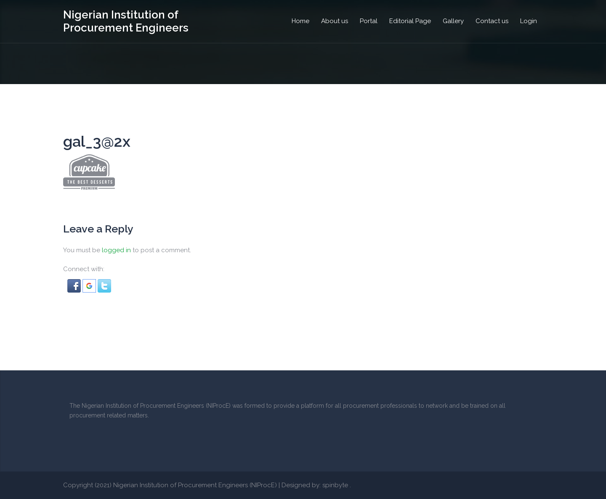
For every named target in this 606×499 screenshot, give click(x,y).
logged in (116, 250)
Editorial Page (410, 21)
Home (300, 21)
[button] (74, 285)
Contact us (492, 21)
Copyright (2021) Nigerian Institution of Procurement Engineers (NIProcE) (170, 485)
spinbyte (335, 485)
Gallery (453, 21)
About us (334, 21)
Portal (368, 21)
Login (528, 21)
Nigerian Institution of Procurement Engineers (126, 21)
